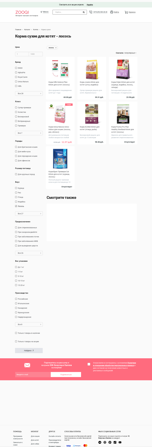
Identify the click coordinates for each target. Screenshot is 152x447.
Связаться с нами (18, 443)
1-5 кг (20, 270)
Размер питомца (23, 166)
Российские (23, 297)
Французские (23, 311)
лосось (21, 204)
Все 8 (29, 322)
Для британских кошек (28, 145)
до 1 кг (21, 265)
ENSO (20, 66)
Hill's (19, 84)
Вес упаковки (21, 259)
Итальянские (23, 301)
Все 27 (29, 211)
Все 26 (29, 251)
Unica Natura (23, 80)
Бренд (18, 60)
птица (20, 195)
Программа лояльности (18, 437)
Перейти (90, 3)
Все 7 (29, 131)
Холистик (22, 110)
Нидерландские (24, 315)
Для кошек (35, 436)
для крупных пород (26, 172)
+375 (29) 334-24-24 (100, 10)
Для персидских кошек (27, 154)
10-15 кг (21, 279)
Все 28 (29, 91)
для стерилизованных (27, 226)
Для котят (35, 440)
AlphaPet (21, 71)
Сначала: (120, 51)
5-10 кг (21, 274)
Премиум (22, 124)
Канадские (22, 306)
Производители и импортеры (55, 441)
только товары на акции (28, 340)
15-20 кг (21, 283)
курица (21, 186)
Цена (17, 45)
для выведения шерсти (28, 244)
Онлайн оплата (55, 436)
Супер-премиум (24, 106)
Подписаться (66, 373)
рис (19, 191)
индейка (21, 200)
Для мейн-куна (24, 150)
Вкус (17, 180)
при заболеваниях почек (28, 235)
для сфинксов (24, 159)
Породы (18, 139)
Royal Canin (22, 75)
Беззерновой (23, 115)
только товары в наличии (29, 331)
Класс (18, 99)
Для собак (35, 444)
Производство (21, 291)
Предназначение (22, 220)
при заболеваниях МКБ (28, 239)
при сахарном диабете (27, 230)
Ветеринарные (24, 119)
